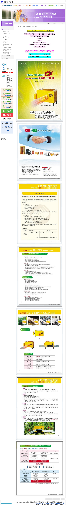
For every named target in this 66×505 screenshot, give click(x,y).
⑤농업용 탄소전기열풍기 (8, 44)
